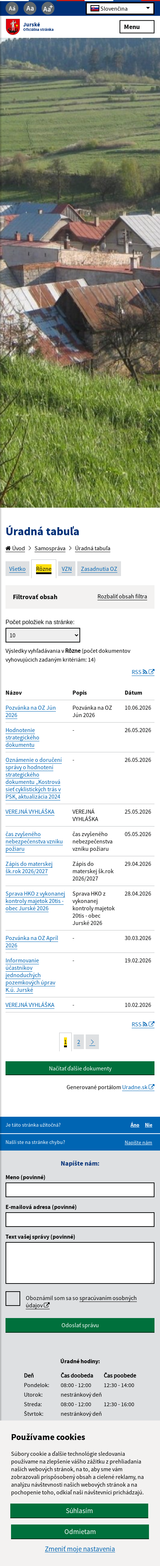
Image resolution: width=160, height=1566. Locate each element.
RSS (143, 672)
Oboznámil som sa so (81, 1301)
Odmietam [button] (80, 1531)
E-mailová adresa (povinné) (41, 1206)
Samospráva (50, 548)
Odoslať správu (80, 1325)
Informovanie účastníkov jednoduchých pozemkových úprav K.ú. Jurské (30, 975)
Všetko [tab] (17, 568)
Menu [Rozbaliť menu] (137, 26)
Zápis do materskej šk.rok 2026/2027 (29, 867)
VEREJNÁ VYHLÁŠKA (30, 811)
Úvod (15, 548)
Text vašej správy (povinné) (40, 1236)
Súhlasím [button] (79, 1510)
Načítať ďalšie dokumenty (80, 1068)
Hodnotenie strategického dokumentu (22, 737)
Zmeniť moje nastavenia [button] (80, 1548)
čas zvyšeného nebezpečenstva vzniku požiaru (34, 841)
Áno (136, 1125)
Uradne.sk (138, 1087)
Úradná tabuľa (92, 548)
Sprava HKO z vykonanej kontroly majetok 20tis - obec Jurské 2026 (35, 901)
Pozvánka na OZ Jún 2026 (31, 711)
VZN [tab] (67, 568)
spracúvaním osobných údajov (81, 1301)
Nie (149, 1125)
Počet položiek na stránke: (40, 622)
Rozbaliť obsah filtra (122, 596)
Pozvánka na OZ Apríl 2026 (32, 941)
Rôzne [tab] (43, 568)
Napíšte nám (138, 1142)
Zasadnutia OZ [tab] (99, 568)
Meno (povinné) (26, 1177)
